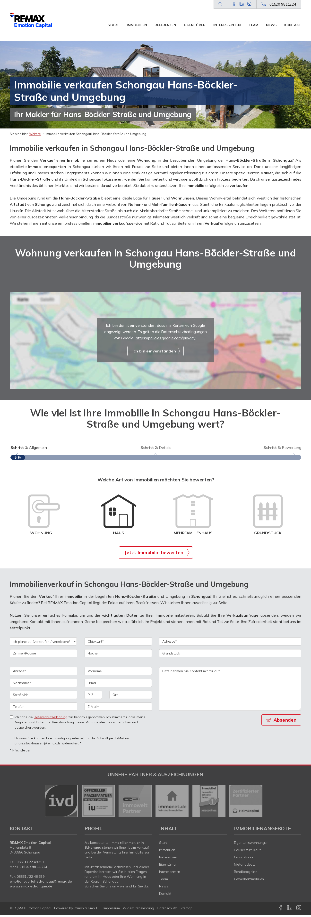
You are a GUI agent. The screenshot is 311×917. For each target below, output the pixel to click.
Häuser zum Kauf (247, 852)
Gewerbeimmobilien (249, 881)
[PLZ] (93, 697)
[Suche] (220, 4)
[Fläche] (118, 655)
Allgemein (28, 447)
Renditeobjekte (245, 874)
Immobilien (137, 25)
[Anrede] (43, 673)
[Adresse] (230, 643)
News (271, 25)
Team (253, 25)
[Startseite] (31, 21)
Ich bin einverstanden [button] (154, 351)
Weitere (35, 134)
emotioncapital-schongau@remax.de (41, 883)
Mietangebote (245, 866)
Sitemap (186, 910)
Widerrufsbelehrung (138, 910)
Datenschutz (167, 910)
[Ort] (130, 697)
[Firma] (118, 685)
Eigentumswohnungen (251, 845)
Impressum (112, 910)
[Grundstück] (230, 655)
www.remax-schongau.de (31, 888)
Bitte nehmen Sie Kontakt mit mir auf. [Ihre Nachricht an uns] (230, 691)
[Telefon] (43, 708)
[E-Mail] (118, 708)
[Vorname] (118, 673)
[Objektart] (118, 643)
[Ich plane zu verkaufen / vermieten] (43, 643)
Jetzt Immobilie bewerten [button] (154, 554)
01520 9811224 (282, 4)
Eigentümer (195, 25)
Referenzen (165, 25)
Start (113, 25)
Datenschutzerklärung (50, 719)
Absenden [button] (285, 722)
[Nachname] (43, 685)
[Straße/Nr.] (43, 697)
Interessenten (227, 25)
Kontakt (292, 25)
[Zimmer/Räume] (43, 655)
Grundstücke (244, 859)
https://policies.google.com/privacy (166, 337)
